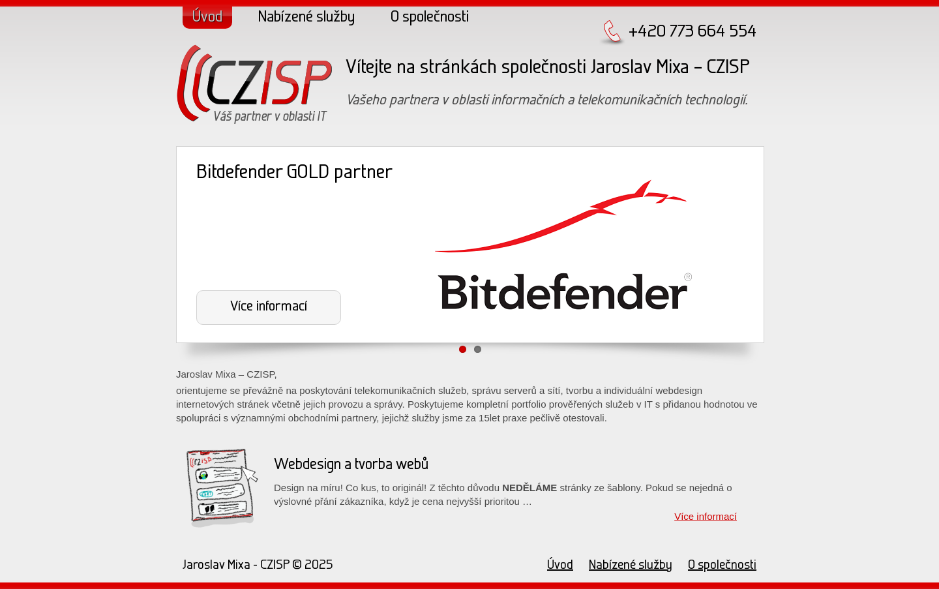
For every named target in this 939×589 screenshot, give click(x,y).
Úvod (207, 17)
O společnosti (430, 17)
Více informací (268, 306)
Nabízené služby (306, 17)
